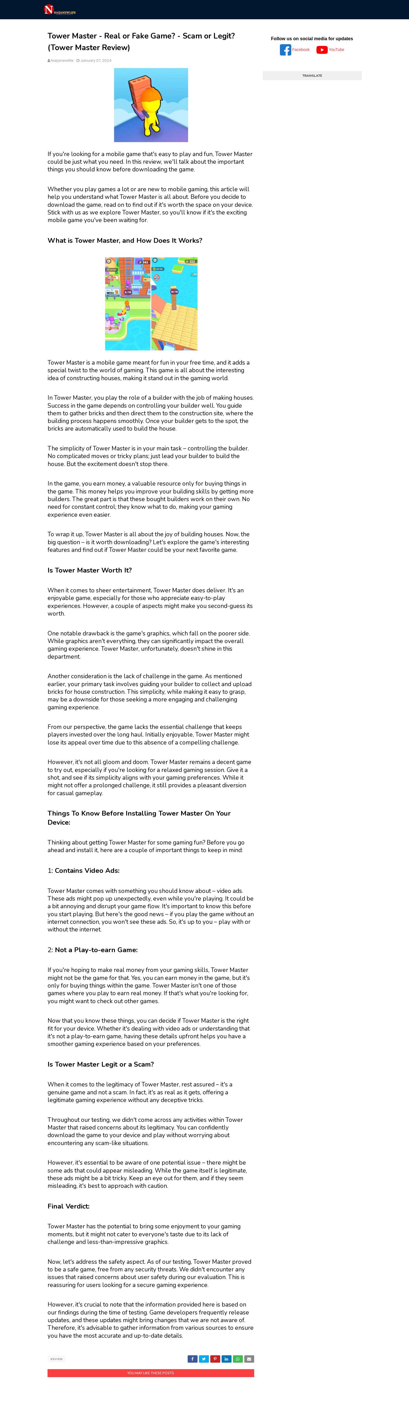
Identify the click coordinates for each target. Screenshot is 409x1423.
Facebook (295, 49)
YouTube (330, 49)
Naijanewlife (62, 60)
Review (56, 1359)
